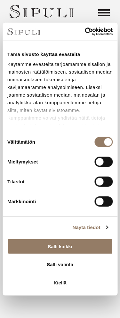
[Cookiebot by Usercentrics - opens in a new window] (85, 32)
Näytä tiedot (86, 227)
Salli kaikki (60, 246)
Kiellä (59, 282)
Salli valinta (60, 264)
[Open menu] (104, 12)
